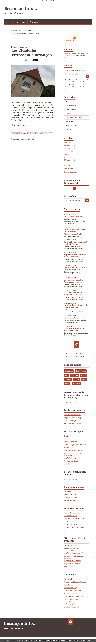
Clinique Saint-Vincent (72, 513)
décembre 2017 (69, 160)
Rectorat (67, 530)
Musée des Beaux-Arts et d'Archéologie (73, 454)
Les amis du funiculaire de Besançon (73, 557)
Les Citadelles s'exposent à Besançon (31, 52)
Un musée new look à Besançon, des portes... (74, 281)
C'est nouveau (71, 110)
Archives (21, 22)
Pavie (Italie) (68, 579)
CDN (65, 439)
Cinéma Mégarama (71, 442)
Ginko (66, 521)
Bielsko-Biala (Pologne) (72, 591)
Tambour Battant (70, 495)
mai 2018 (67, 154)
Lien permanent (17, 132)
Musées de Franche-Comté (73, 553)
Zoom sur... (70, 129)
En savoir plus (86, 640)
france (76, 379)
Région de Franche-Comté (73, 423)
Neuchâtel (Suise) (70, 593)
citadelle (68, 379)
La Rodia (67, 464)
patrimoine (21, 133)
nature (83, 375)
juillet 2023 (68, 143)
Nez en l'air (70, 121)
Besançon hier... (71, 106)
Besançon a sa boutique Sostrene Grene (26, 34)
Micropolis (68, 447)
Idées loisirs (70, 113)
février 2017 (68, 169)
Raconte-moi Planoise (71, 500)
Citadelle (67, 436)
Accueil (9, 22)
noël (66, 375)
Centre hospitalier (70, 516)
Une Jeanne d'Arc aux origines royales (73, 218)
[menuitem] (9, 21)
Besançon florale (16, 30)
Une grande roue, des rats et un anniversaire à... (76, 268)
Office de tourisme (70, 524)
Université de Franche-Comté (74, 527)
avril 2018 (67, 157)
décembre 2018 (69, 146)
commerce (76, 384)
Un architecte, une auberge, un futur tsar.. (76, 230)
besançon (14, 133)
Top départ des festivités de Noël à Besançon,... (76, 255)
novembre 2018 (69, 149)
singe (84, 379)
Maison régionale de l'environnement (71, 549)
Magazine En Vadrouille (72, 561)
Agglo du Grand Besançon (73, 418)
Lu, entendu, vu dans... (74, 117)
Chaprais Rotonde (70, 497)
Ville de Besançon (70, 421)
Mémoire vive (69, 567)
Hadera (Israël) (69, 604)
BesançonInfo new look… (75, 318)
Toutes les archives (70, 172)
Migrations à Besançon (72, 564)
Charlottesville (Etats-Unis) (73, 596)
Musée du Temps (70, 458)
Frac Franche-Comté (71, 461)
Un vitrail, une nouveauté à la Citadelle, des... (76, 243)
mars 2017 (67, 166)
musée (67, 384)
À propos (34, 22)
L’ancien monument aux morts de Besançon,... (75, 293)
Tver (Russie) (68, 585)
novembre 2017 (69, 163)
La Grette (67, 492)
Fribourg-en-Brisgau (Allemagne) (76, 582)
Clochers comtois (70, 545)
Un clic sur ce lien (70, 402)
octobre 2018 (68, 151)
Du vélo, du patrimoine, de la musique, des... (76, 306)
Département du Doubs (72, 415)
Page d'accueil (29, 30)
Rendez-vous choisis (40, 132)
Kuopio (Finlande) (70, 588)
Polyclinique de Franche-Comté (75, 519)
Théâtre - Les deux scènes (73, 450)
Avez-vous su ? (71, 102)
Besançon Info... (20, 8)
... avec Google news (71, 479)
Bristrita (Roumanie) (71, 607)
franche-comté (31, 133)
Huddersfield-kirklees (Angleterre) (72, 600)
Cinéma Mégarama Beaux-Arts (75, 445)
